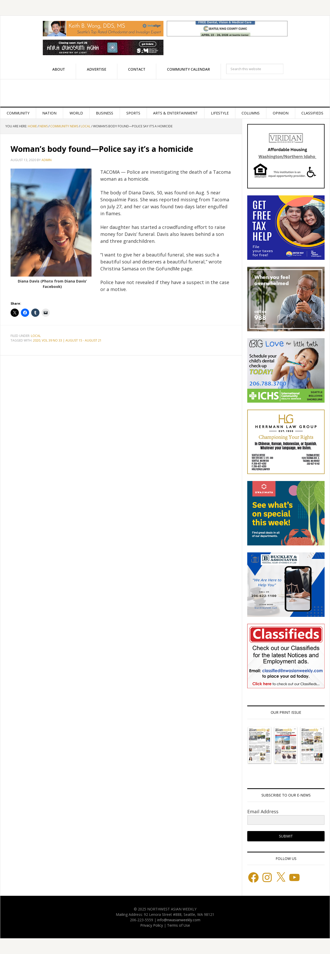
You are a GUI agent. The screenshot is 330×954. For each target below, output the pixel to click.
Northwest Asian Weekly (165, 93)
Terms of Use (178, 925)
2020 (36, 340)
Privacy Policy (151, 925)
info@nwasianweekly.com (178, 919)
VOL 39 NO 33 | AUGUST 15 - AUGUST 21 (72, 340)
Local (36, 336)
